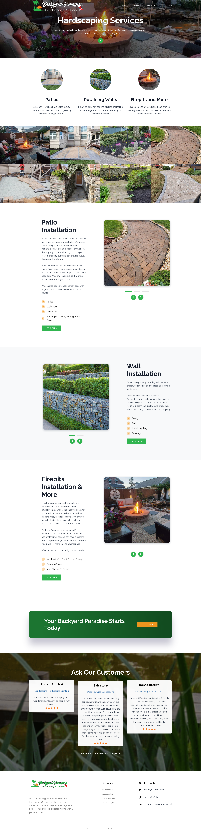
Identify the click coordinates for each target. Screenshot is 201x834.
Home (124, 6)
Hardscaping (107, 790)
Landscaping (107, 794)
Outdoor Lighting (109, 803)
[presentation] (135, 297)
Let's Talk (149, 624)
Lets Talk (51, 330)
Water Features (108, 798)
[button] (130, 291)
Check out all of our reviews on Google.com (100, 753)
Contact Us (150, 6)
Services (136, 6)
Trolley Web (110, 829)
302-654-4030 (166, 6)
